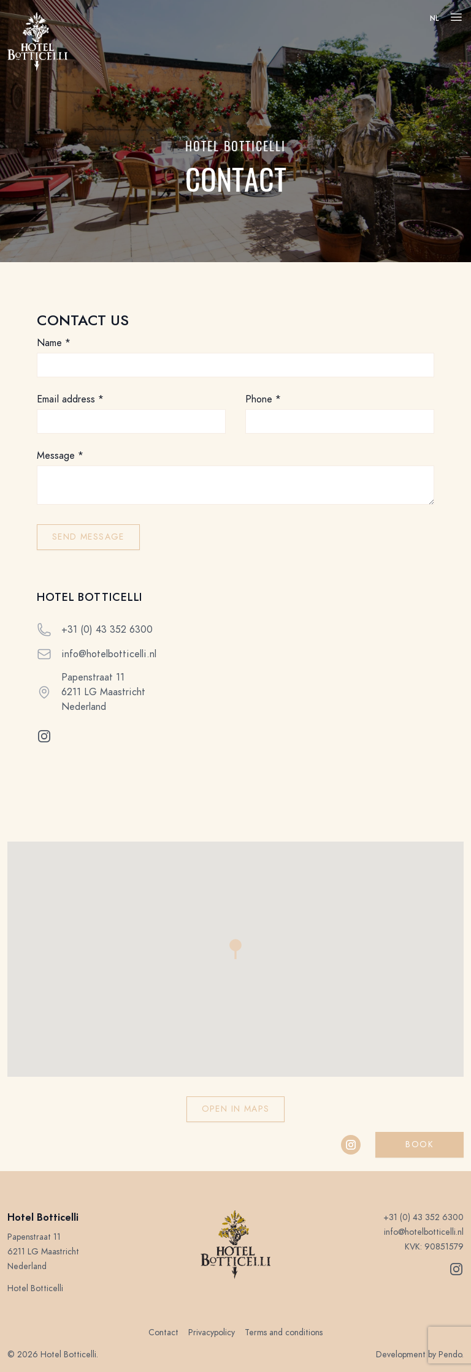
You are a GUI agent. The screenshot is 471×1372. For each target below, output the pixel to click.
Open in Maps (236, 1109)
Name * (54, 343)
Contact (163, 1332)
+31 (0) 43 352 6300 (107, 629)
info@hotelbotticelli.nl (108, 654)
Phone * (263, 399)
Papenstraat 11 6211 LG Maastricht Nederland (103, 692)
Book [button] (419, 1144)
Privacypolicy (211, 1332)
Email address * (70, 399)
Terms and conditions (284, 1332)
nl (434, 18)
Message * (60, 455)
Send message (88, 537)
